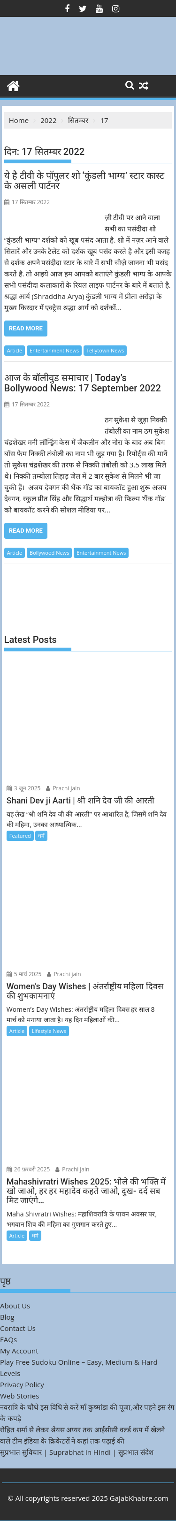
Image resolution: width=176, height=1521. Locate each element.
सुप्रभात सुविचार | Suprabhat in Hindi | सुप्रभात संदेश (76, 1452)
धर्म (41, 835)
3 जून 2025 (24, 788)
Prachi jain (63, 788)
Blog (7, 1317)
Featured (20, 835)
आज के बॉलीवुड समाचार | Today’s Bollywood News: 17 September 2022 (82, 383)
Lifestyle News (49, 1030)
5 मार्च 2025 (24, 974)
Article (14, 350)
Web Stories (19, 1395)
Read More (26, 328)
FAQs (8, 1339)
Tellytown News (105, 350)
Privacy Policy (22, 1384)
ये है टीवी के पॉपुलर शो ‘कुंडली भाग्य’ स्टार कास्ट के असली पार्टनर (84, 180)
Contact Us (18, 1328)
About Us (15, 1305)
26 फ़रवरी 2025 (28, 1169)
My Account (19, 1350)
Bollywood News (49, 552)
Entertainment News (54, 350)
